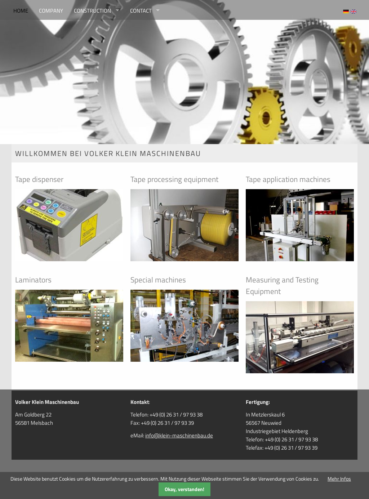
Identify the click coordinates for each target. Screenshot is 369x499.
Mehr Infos (339, 478)
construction (92, 10)
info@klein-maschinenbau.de (179, 435)
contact (141, 10)
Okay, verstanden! (184, 489)
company (51, 10)
